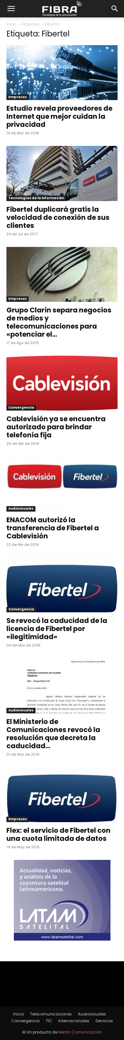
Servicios (104, 1021)
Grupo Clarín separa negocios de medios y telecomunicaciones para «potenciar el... (58, 322)
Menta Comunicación (80, 1032)
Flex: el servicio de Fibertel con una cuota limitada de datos (58, 834)
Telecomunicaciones (51, 1014)
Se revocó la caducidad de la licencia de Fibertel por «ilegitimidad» (56, 628)
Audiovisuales (20, 508)
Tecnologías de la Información (36, 198)
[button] (11, 8)
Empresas (17, 97)
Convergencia (21, 407)
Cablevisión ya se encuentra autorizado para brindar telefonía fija (56, 427)
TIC (49, 1021)
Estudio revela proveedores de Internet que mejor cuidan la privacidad (59, 116)
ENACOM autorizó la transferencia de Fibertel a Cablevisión (52, 528)
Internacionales (73, 1021)
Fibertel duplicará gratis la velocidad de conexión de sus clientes (58, 217)
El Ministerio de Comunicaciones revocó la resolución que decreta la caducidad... (53, 733)
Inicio (11, 24)
